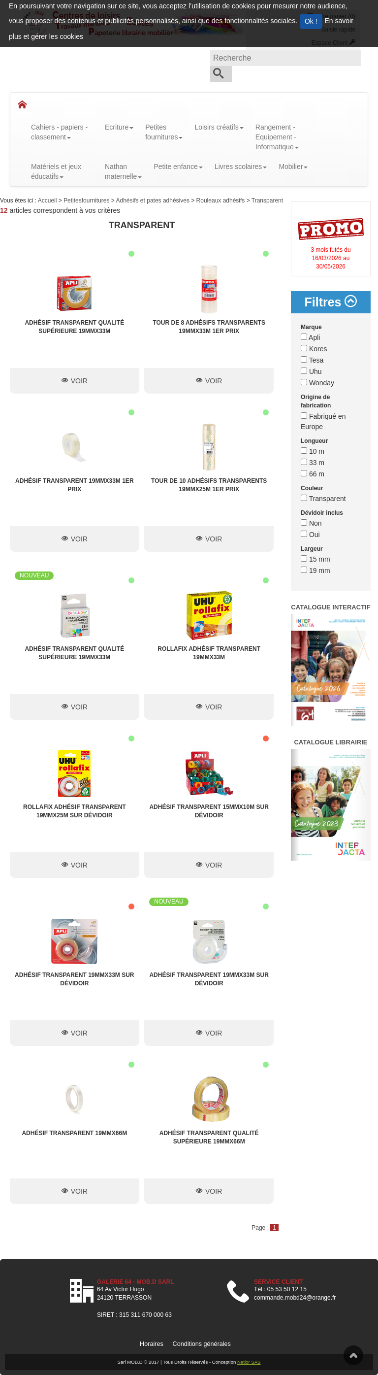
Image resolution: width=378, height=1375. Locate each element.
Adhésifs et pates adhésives (153, 200)
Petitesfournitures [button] (164, 132)
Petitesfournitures (87, 200)
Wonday (317, 383)
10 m (312, 451)
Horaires (151, 1344)
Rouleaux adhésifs (221, 200)
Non (311, 523)
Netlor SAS (248, 1362)
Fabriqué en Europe (323, 421)
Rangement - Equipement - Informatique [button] (277, 137)
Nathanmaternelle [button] (123, 171)
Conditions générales (202, 1344)
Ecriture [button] (119, 127)
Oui (310, 534)
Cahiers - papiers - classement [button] (59, 132)
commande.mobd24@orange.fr (295, 1297)
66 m (312, 474)
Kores (314, 349)
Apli (310, 337)
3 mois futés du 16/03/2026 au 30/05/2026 (330, 258)
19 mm (315, 570)
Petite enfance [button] (178, 166)
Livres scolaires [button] (241, 166)
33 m (312, 463)
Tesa (312, 360)
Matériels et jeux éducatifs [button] (56, 171)
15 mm (315, 559)
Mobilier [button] (293, 166)
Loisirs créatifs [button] (218, 127)
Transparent (267, 200)
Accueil (48, 200)
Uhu (311, 371)
